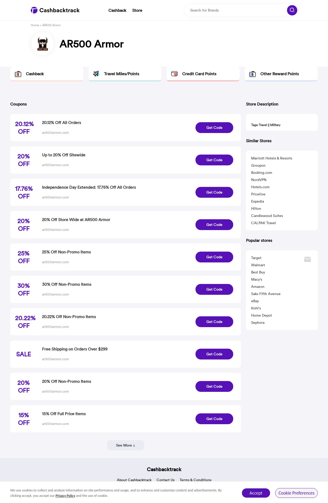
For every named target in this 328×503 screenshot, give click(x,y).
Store (137, 10)
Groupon (258, 165)
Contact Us (166, 480)
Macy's (256, 279)
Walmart (258, 265)
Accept (256, 493)
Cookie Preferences (296, 493)
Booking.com (261, 172)
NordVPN (258, 179)
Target (256, 257)
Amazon (257, 286)
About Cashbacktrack (134, 480)
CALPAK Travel (263, 223)
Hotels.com (260, 187)
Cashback (117, 10)
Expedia (257, 201)
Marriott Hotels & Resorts (271, 158)
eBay (255, 301)
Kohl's (256, 308)
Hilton (256, 208)
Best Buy (258, 272)
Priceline (258, 194)
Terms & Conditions (195, 480)
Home (35, 25)
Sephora (257, 322)
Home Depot (261, 315)
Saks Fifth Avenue (266, 293)
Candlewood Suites (267, 215)
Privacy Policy (65, 495)
